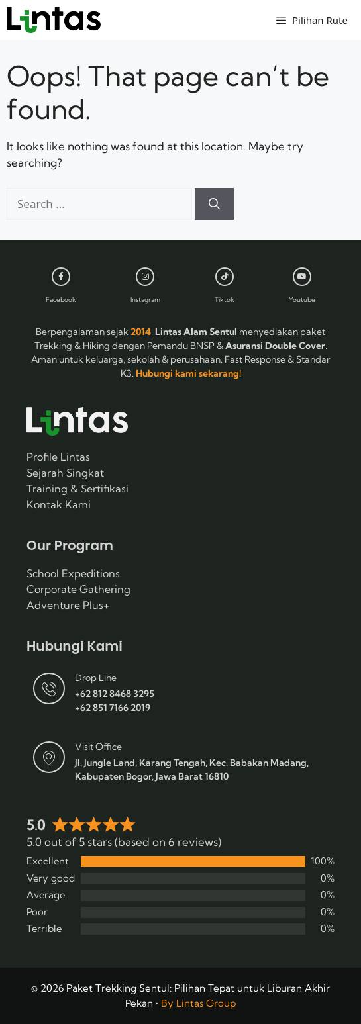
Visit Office (98, 747)
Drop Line (96, 678)
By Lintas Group (198, 1003)
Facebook (61, 299)
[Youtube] (302, 276)
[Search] (214, 204)
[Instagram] (145, 276)
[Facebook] (61, 276)
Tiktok (224, 299)
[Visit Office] (49, 757)
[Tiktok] (224, 276)
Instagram (145, 299)
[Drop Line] (49, 688)
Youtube (302, 299)
